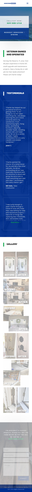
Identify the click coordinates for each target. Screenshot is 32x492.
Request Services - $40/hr (14, 27)
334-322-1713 (14, 16)
